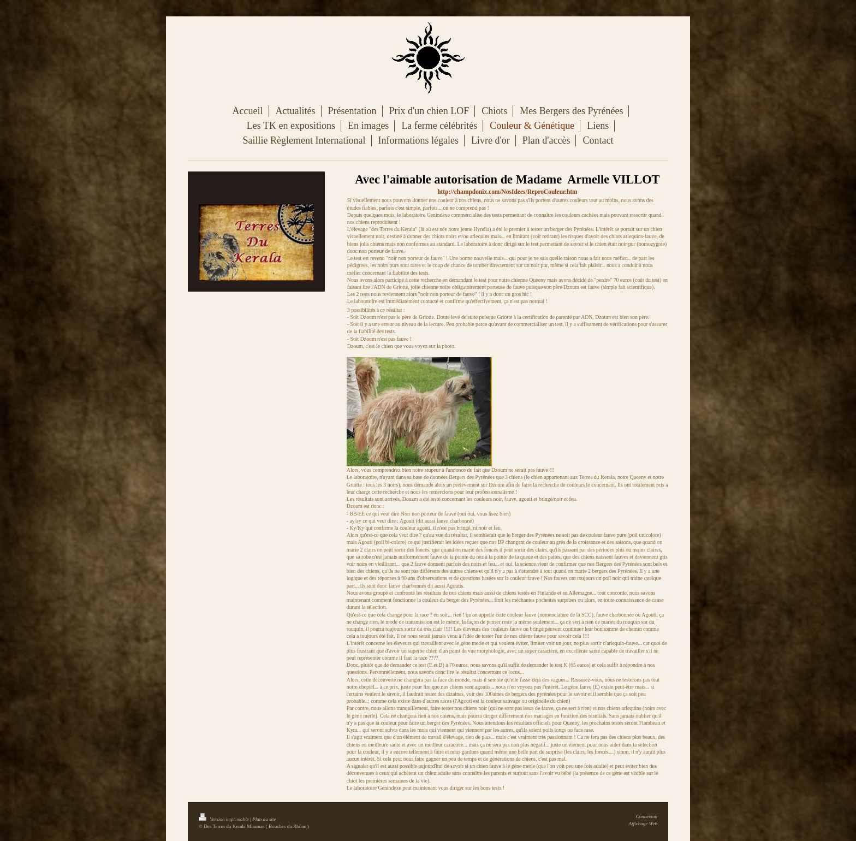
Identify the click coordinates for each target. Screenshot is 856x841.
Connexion (646, 816)
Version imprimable (224, 819)
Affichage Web (643, 823)
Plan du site (264, 819)
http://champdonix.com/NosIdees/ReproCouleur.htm (507, 191)
